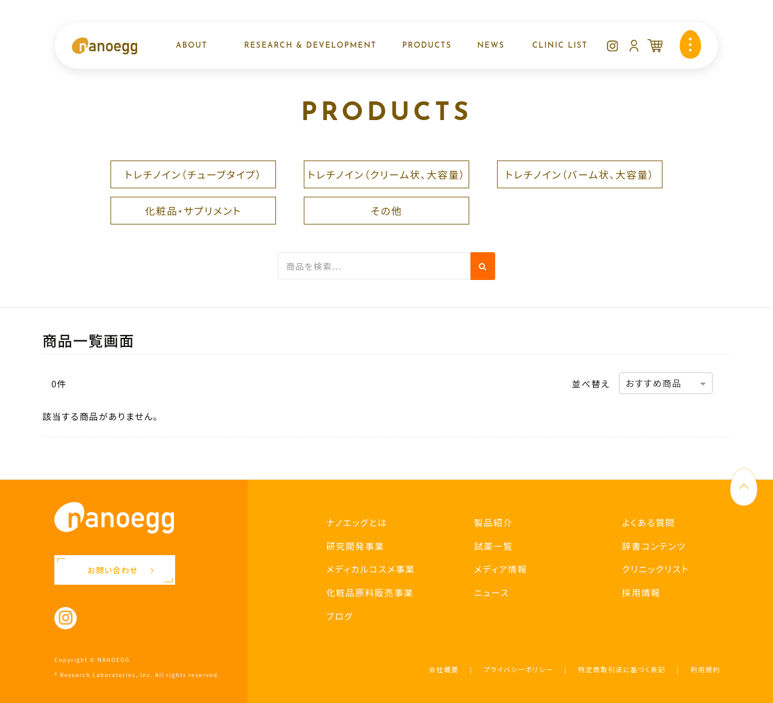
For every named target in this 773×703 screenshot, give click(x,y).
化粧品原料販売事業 (370, 592)
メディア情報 (500, 568)
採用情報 (641, 592)
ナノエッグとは (356, 522)
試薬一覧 (493, 545)
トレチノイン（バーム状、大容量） (579, 174)
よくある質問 (648, 522)
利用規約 (705, 669)
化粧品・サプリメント (193, 210)
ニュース (491, 592)
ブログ (339, 615)
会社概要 (444, 669)
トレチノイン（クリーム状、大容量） (386, 174)
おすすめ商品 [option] (654, 383)
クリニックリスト (655, 568)
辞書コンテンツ (654, 545)
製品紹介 (493, 522)
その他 (386, 210)
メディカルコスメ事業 (370, 568)
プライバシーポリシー (519, 669)
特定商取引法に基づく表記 (622, 669)
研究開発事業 (355, 545)
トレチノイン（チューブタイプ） (192, 174)
